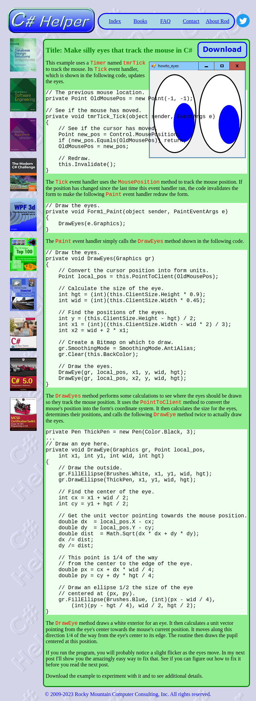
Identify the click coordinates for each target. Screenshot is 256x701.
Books (140, 21)
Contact (191, 21)
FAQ (165, 21)
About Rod (217, 21)
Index (115, 21)
